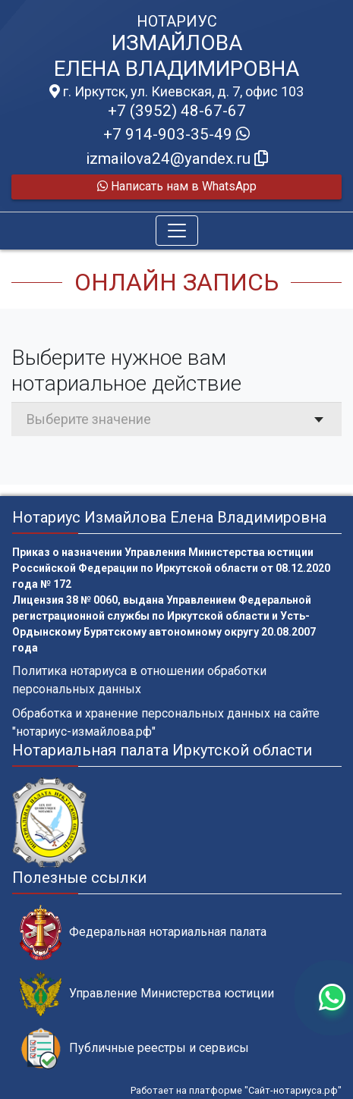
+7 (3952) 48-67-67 (177, 111)
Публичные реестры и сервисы (134, 1048)
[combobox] (176, 419)
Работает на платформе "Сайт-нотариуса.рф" (236, 1090)
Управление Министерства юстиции (147, 994)
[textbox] (176, 419)
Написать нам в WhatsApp (177, 186)
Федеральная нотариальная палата (143, 932)
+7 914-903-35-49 (176, 134)
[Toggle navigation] (177, 230)
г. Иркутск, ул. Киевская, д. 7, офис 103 (176, 91)
